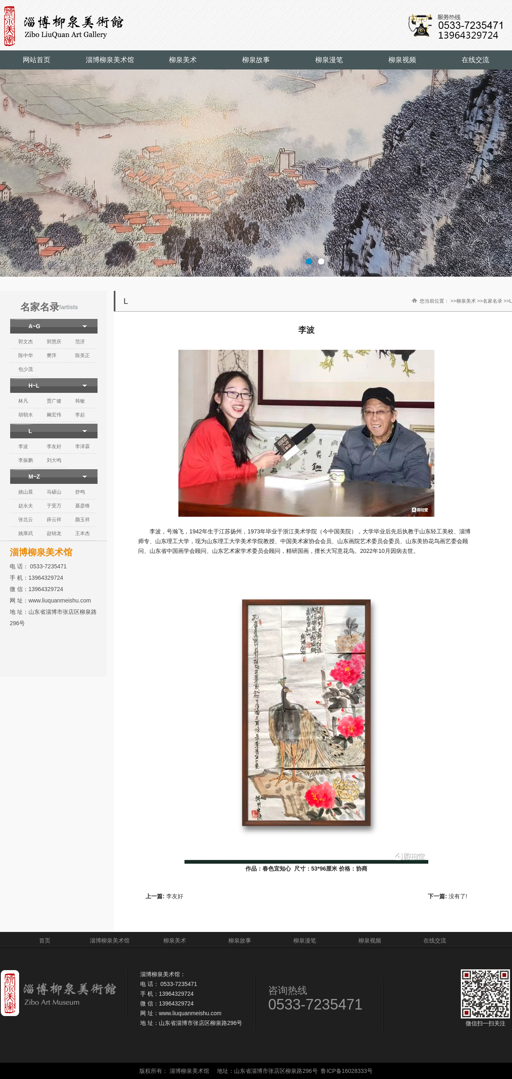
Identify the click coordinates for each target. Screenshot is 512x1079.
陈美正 (82, 355)
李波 (23, 446)
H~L (33, 385)
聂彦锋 (82, 506)
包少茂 (25, 369)
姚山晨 (25, 492)
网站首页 (36, 60)
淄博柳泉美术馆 (110, 60)
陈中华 (25, 355)
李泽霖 (82, 446)
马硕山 (54, 492)
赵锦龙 (54, 533)
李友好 (54, 446)
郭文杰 (25, 341)
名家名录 (492, 301)
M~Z (34, 476)
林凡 (23, 401)
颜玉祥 (82, 519)
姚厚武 (25, 533)
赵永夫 (25, 506)
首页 (44, 940)
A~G (34, 326)
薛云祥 (54, 519)
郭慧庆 (54, 341)
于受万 (54, 506)
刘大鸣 (54, 460)
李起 (80, 415)
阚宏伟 (54, 415)
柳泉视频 (402, 60)
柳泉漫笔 (329, 60)
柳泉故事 (256, 60)
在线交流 (475, 60)
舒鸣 (80, 492)
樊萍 (51, 355)
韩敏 (80, 401)
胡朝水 (25, 415)
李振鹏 (25, 460)
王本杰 (82, 533)
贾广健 (54, 401)
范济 (80, 341)
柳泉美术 (183, 60)
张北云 (25, 519)
